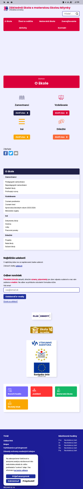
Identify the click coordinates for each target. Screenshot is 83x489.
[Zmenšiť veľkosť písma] (66, 2)
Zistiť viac (20, 71)
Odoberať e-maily (14, 255)
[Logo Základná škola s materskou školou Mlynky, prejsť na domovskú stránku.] (36, 8)
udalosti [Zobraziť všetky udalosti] (19, 225)
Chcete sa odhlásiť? (10, 260)
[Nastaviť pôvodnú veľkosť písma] (68, 2)
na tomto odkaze (21, 470)
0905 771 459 (8, 449)
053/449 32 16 (9, 446)
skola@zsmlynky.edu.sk (13, 451)
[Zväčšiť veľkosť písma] (71, 2)
